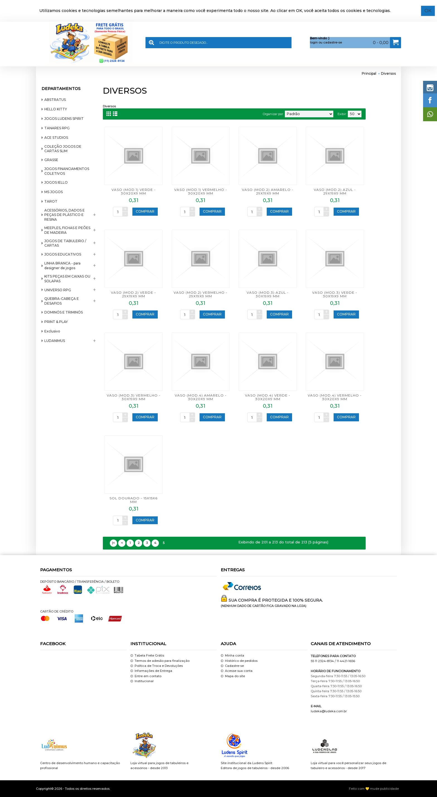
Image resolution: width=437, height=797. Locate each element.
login (314, 42)
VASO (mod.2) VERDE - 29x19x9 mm (133, 294)
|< (113, 543)
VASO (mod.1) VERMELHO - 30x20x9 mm (200, 191)
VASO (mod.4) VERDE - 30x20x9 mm (267, 397)
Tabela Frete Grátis (147, 655)
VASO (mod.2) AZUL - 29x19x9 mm (335, 191)
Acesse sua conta (237, 671)
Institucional (142, 681)
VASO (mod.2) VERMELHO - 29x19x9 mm (200, 294)
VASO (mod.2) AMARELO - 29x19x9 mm (267, 191)
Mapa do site (233, 676)
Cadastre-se (232, 666)
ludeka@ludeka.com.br (329, 711)
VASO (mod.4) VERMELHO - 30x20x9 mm (335, 397)
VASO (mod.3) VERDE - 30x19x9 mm (334, 294)
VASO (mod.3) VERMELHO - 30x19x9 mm (134, 397)
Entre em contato (145, 676)
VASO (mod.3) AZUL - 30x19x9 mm (268, 294)
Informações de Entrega (151, 671)
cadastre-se (332, 42)
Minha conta (232, 655)
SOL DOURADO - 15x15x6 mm (133, 500)
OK (429, 10)
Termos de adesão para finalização (160, 661)
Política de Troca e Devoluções (156, 666)
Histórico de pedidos (239, 661)
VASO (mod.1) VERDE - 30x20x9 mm (133, 191)
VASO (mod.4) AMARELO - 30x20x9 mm (201, 397)
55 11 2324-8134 (322, 661)
